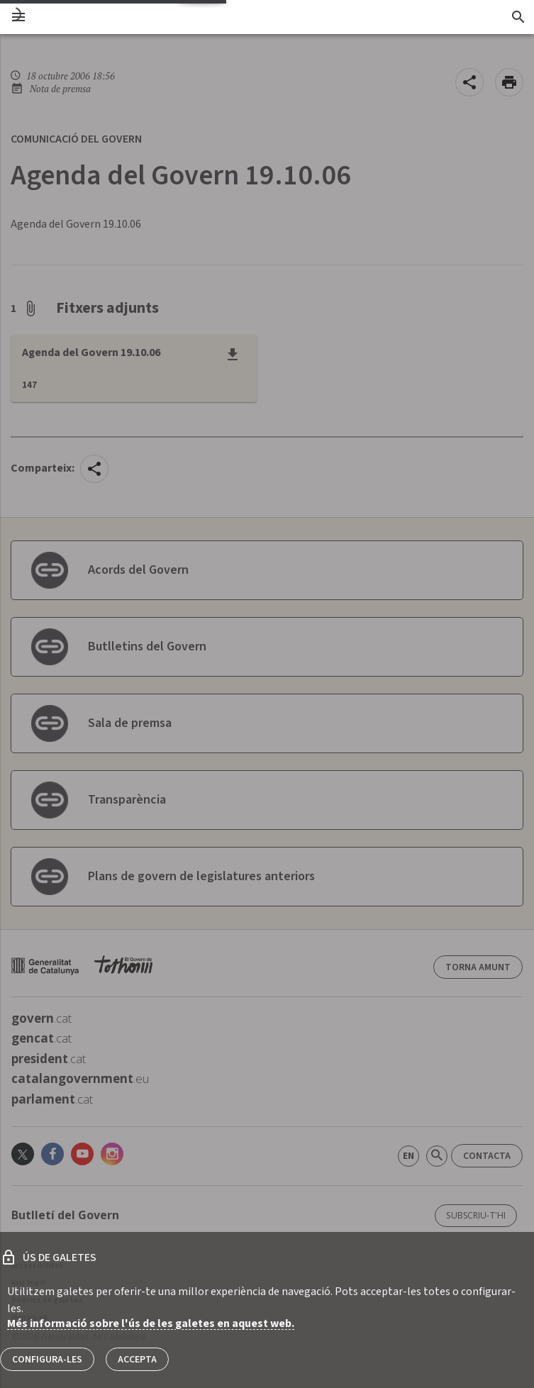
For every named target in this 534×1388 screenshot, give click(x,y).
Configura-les (47, 1360)
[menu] (18, 17)
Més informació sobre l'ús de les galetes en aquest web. (150, 1323)
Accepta (137, 1360)
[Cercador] (518, 17)
